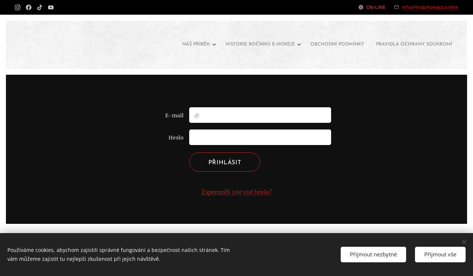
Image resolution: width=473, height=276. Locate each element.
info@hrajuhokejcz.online (430, 7)
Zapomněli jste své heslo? (236, 192)
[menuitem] (413, 45)
